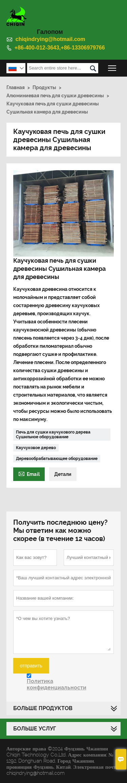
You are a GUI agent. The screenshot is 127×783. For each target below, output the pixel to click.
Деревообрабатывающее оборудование (57, 458)
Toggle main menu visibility (112, 66)
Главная (15, 87)
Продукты (44, 87)
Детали (62, 474)
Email (29, 473)
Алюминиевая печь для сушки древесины (55, 95)
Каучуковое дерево (36, 447)
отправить (31, 665)
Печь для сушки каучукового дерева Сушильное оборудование (53, 434)
